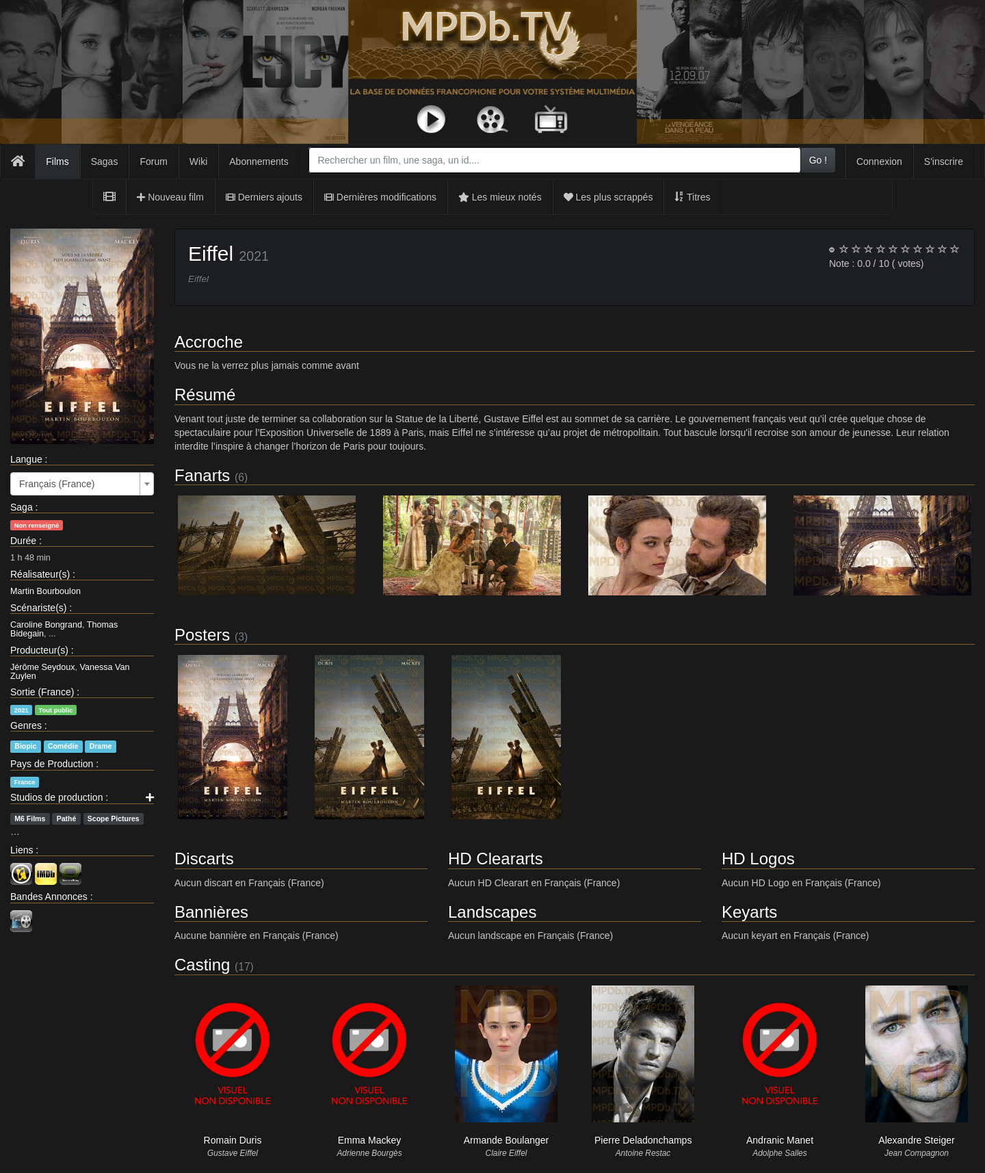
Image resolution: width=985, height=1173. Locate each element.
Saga (21, 507)
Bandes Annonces (49, 896)
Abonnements (258, 161)
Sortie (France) (42, 691)
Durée (23, 540)
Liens (21, 850)
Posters (202, 635)
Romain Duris (233, 1140)
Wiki (198, 161)
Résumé (204, 394)
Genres (26, 725)
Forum (153, 161)
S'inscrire (943, 161)
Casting (202, 964)
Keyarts (749, 912)
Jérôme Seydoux (42, 667)
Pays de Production (51, 763)
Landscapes (492, 912)
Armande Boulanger (506, 1140)
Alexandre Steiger (916, 1140)
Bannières (211, 912)
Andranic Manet (779, 1140)
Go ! (818, 160)
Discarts (204, 858)
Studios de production (56, 797)
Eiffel (210, 253)
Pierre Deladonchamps (643, 1140)
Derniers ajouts (264, 197)
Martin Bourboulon (45, 591)
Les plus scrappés (608, 197)
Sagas (104, 161)
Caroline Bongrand (46, 625)
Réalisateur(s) (40, 574)
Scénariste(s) (38, 607)
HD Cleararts (495, 858)
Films (57, 161)
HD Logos (758, 858)
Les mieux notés (500, 197)
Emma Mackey (370, 1140)
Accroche (208, 342)
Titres (692, 197)
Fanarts (202, 475)
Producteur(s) (39, 650)
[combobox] (554, 160)
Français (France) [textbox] (56, 483)
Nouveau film (170, 197)
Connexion (879, 161)
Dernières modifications (380, 197)
